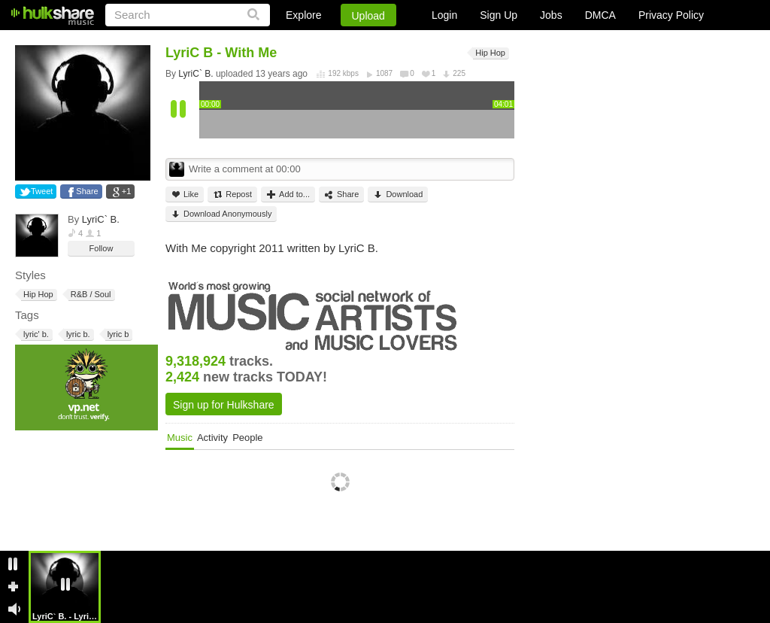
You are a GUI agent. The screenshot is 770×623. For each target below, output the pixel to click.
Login (444, 15)
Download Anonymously (221, 214)
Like (185, 194)
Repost (232, 194)
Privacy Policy (671, 15)
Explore (303, 15)
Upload (368, 16)
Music (179, 437)
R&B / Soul (89, 294)
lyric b (117, 334)
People (247, 437)
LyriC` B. (101, 219)
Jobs (551, 15)
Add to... (288, 194)
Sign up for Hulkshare (223, 405)
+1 (127, 191)
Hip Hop (37, 294)
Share (87, 191)
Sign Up (498, 15)
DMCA (600, 15)
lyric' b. (35, 334)
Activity (212, 437)
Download (398, 194)
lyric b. (77, 334)
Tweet (42, 191)
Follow (101, 248)
